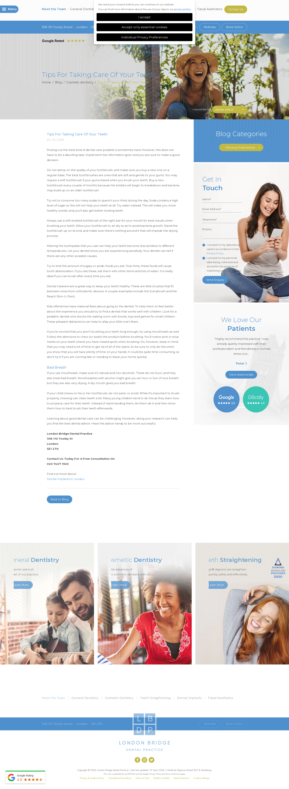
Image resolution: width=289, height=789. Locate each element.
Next (245, 103)
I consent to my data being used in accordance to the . (223, 249)
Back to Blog (59, 499)
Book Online (234, 27)
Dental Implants (189, 698)
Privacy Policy (215, 253)
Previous (236, 103)
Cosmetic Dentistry (119, 698)
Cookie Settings (201, 778)
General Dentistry (83, 9)
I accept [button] (144, 17)
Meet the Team (54, 9)
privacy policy (182, 9)
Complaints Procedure (119, 778)
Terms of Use (142, 778)
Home (46, 82)
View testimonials (241, 374)
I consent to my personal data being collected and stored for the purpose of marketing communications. (224, 264)
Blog (58, 82)
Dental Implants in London (65, 479)
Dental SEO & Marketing (198, 770)
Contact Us (235, 9)
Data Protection (181, 778)
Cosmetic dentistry (79, 82)
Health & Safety (161, 778)
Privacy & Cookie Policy (92, 778)
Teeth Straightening (155, 698)
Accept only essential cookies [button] (144, 27)
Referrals (210, 27)
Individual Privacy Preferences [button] (144, 37)
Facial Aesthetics (209, 9)
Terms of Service (173, 773)
